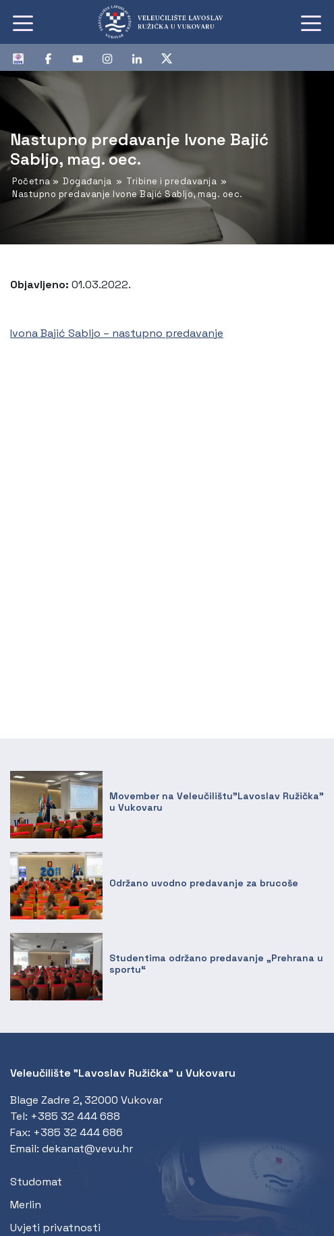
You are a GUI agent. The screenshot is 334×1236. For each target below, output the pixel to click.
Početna (31, 181)
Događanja (87, 181)
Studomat (36, 1182)
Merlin (25, 1205)
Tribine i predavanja (171, 181)
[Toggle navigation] (23, 22)
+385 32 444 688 (75, 1116)
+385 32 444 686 (78, 1132)
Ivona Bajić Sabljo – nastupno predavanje (116, 333)
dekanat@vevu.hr (87, 1148)
